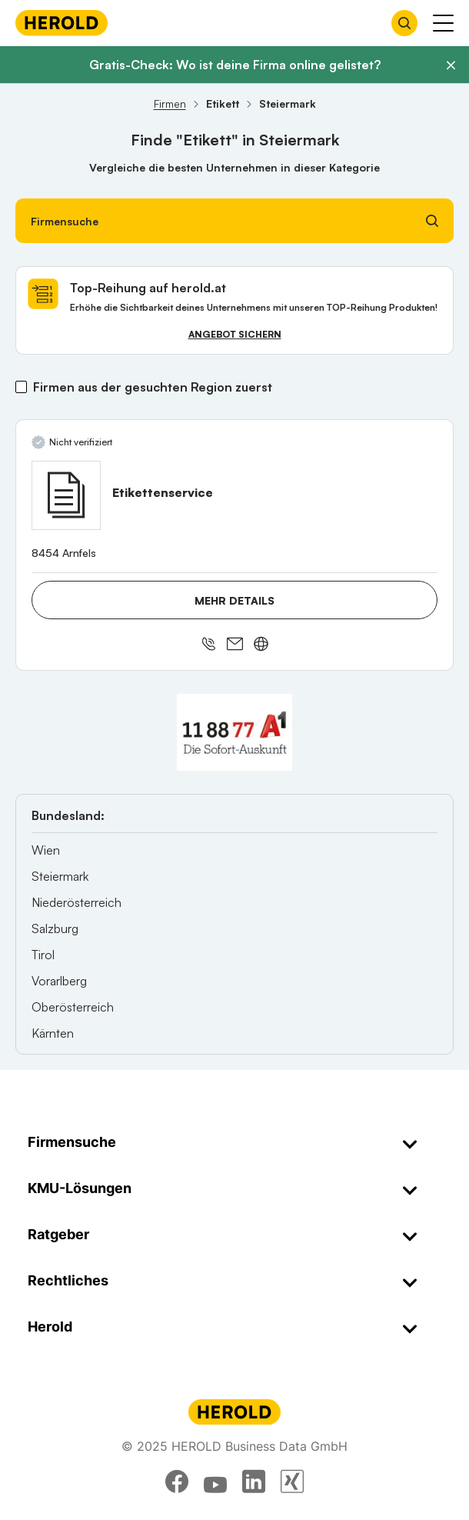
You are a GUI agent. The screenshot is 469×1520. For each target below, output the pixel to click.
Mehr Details (234, 600)
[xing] (292, 1481)
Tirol (43, 954)
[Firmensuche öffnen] (404, 23)
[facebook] (176, 1481)
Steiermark (60, 876)
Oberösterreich (73, 1007)
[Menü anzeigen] (443, 23)
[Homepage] (61, 22)
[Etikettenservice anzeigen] (66, 495)
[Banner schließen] (450, 65)
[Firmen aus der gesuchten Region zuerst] (21, 387)
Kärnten (53, 1033)
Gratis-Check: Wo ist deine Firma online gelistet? (235, 64)
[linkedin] (253, 1481)
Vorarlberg (59, 980)
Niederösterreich (76, 902)
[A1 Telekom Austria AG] (234, 732)
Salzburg (55, 928)
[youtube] (215, 1481)
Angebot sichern (234, 334)
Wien (46, 850)
